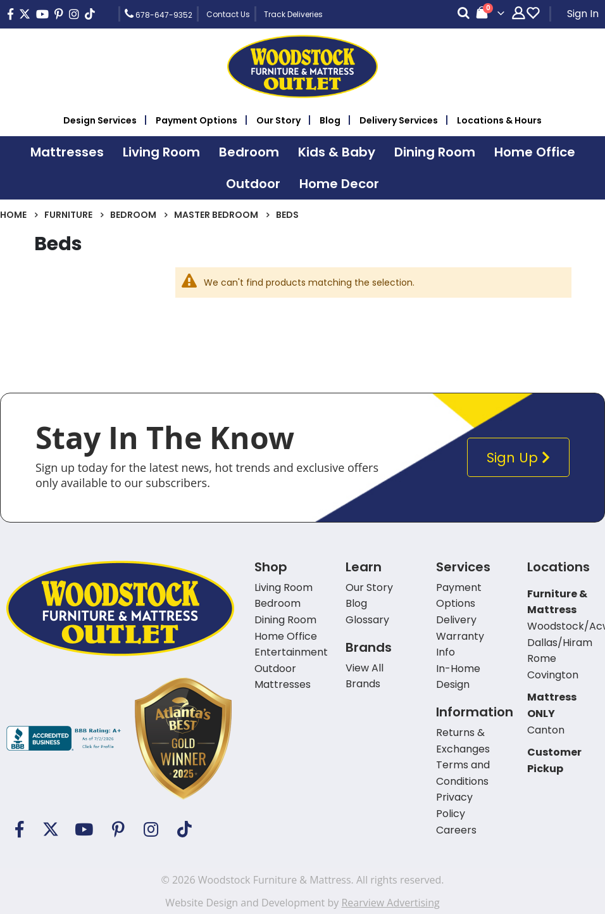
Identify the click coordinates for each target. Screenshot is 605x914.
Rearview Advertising (390, 903)
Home (13, 214)
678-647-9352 (158, 14)
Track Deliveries (293, 14)
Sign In (583, 13)
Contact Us (228, 14)
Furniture (68, 214)
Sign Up (521, 457)
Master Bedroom (216, 214)
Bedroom (133, 214)
